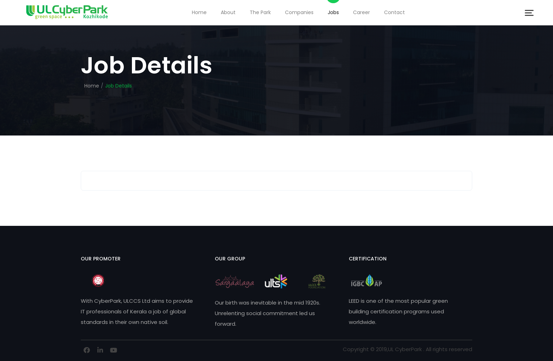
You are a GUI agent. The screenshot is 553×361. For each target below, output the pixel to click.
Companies (299, 12)
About (228, 12)
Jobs (333, 12)
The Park (260, 12)
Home (199, 12)
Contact (394, 12)
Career (361, 12)
